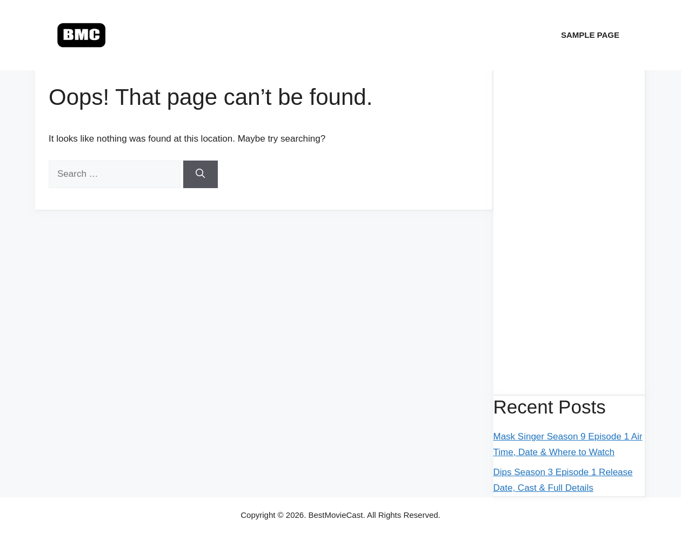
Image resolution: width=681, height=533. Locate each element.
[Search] (200, 174)
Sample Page (590, 34)
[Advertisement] (569, 232)
